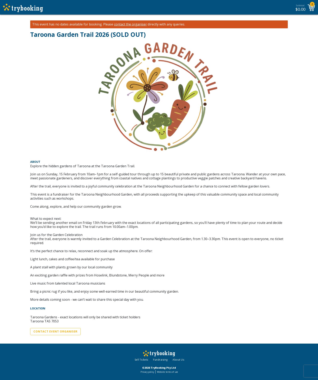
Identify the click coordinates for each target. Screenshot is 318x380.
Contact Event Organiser (55, 331)
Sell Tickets (141, 359)
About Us (178, 359)
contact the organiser (130, 24)
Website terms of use (167, 371)
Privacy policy (147, 371)
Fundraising (160, 359)
